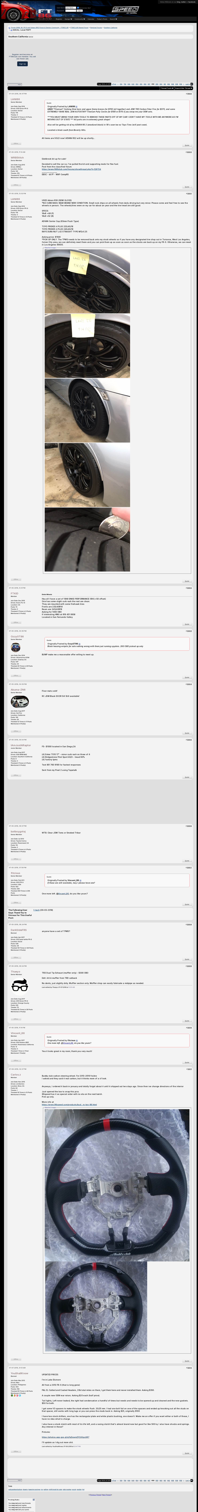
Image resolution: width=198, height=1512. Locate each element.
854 (137, 84)
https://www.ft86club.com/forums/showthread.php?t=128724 (71, 169)
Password (60, 11)
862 (168, 84)
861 (165, 84)
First (114, 84)
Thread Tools (166, 88)
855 (141, 84)
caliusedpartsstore (15, 1489)
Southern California (110, 27)
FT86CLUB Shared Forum (79, 27)
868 (172, 84)
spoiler (79, 1489)
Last (187, 84)
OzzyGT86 (17, 636)
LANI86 (15, 99)
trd (83, 1489)
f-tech (36, 910)
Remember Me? (84, 8)
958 (180, 84)
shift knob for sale (55, 1489)
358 (121, 84)
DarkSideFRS (19, 930)
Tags (10, 1486)
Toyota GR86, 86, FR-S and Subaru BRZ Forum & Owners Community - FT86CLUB (39, 27)
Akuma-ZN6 (18, 689)
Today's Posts (102, 19)
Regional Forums (96, 27)
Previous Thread (95, 1495)
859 (157, 84)
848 (133, 84)
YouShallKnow (19, 1373)
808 (129, 84)
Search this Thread (182, 88)
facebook (191, 2)
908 (176, 84)
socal (74, 1489)
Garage (68, 19)
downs (25, 1489)
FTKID (14, 593)
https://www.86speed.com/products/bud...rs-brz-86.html (69, 1104)
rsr (42, 1489)
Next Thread (106, 1495)
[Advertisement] (115, 59)
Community (80, 19)
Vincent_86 (63, 893)
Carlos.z (16, 1074)
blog (178, 2)
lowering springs (34, 1489)
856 (145, 84)
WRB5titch (17, 157)
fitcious (15, 873)
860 (161, 84)
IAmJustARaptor (21, 745)
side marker (67, 1489)
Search (113, 19)
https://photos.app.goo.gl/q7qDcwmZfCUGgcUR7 (65, 1437)
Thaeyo (15, 971)
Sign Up (22, 64)
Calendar (91, 19)
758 (125, 84)
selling (45, 1489)
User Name (61, 8)
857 (149, 84)
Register (59, 19)
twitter (183, 2)
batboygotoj (18, 831)
